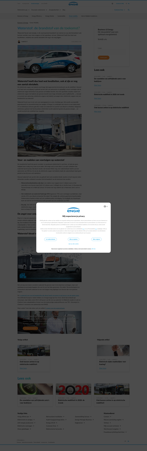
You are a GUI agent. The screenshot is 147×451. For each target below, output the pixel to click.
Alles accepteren (73, 239)
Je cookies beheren (50, 239)
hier (83, 228)
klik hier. (94, 248)
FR (105, 206)
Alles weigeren (96, 239)
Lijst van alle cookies (74, 244)
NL (107, 206)
